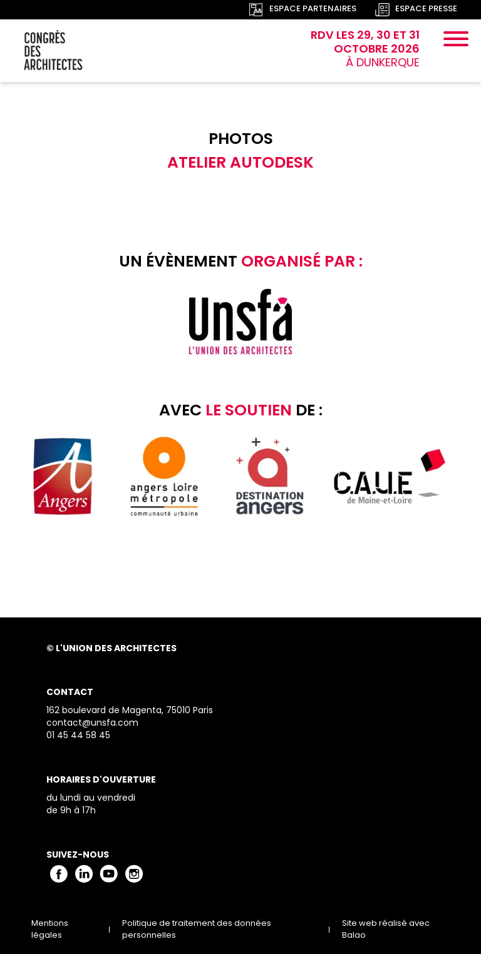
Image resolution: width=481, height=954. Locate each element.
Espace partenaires (312, 9)
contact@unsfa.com (92, 723)
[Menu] (455, 41)
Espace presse (426, 9)
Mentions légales (49, 929)
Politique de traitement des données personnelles (196, 929)
